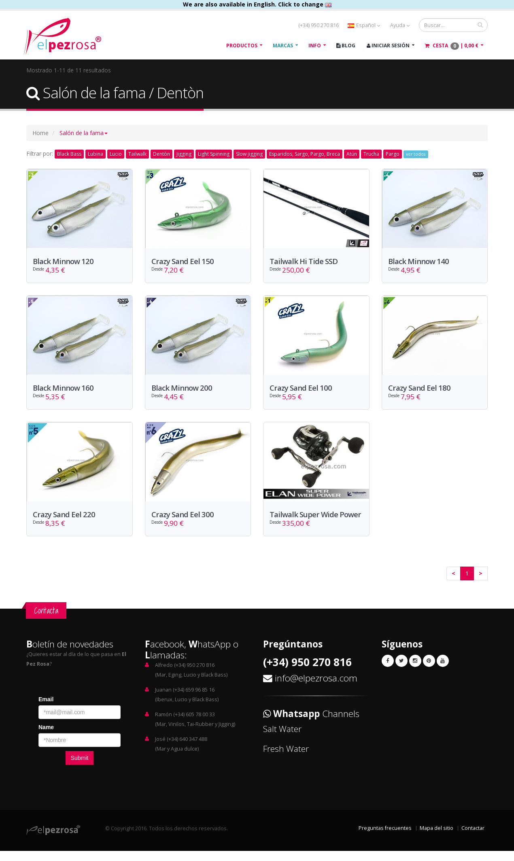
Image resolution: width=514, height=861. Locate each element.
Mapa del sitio (436, 838)
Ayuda (400, 25)
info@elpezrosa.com (316, 688)
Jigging (183, 153)
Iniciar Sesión (388, 45)
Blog (345, 45)
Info (314, 45)
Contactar (472, 838)
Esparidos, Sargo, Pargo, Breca (304, 153)
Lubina (95, 153)
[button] (83, 133)
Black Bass (69, 153)
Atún (351, 153)
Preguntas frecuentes (385, 838)
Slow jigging (249, 153)
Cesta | (451, 46)
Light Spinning (213, 153)
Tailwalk (137, 153)
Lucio (116, 153)
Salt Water (282, 739)
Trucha (371, 153)
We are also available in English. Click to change (257, 4)
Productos (241, 45)
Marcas (283, 45)
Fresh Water (286, 758)
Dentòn (161, 153)
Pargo (392, 153)
